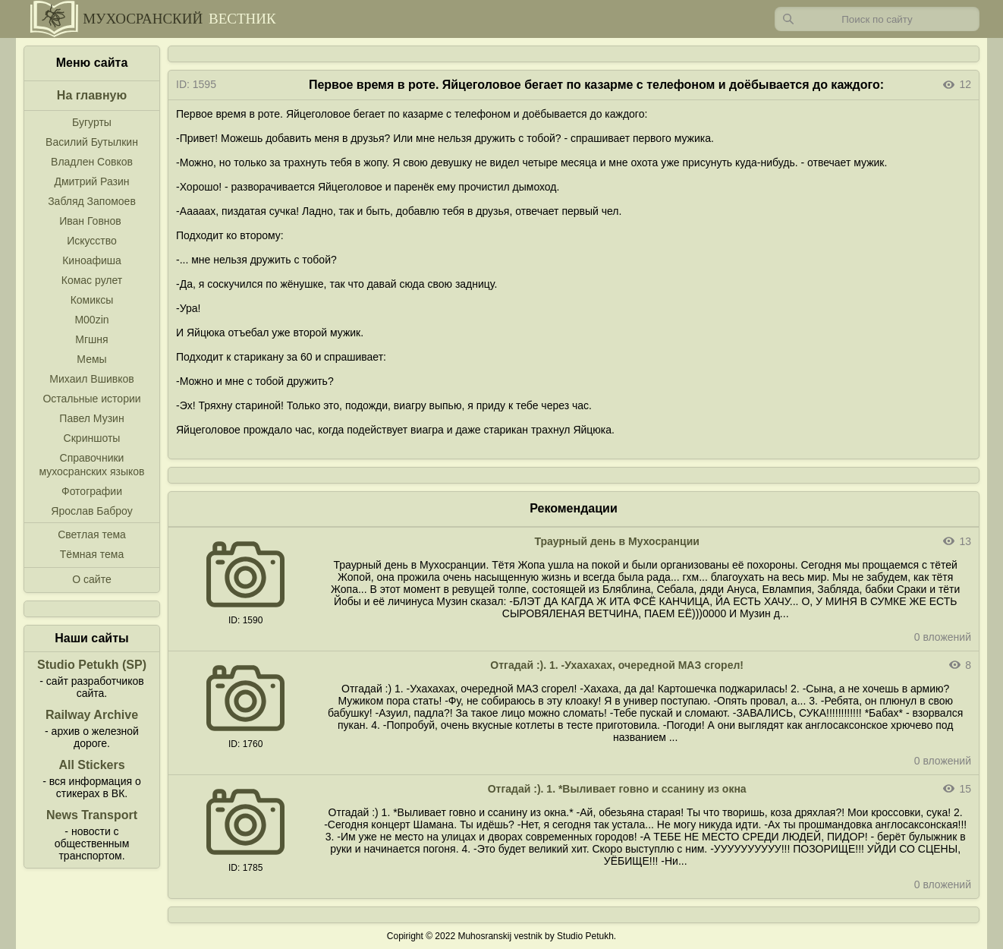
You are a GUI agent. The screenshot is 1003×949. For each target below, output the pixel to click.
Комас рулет (91, 280)
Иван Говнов (90, 221)
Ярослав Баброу (91, 511)
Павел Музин (91, 418)
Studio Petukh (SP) (91, 664)
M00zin (91, 320)
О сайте (91, 579)
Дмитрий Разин (91, 181)
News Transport (91, 815)
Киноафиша (91, 260)
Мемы (91, 359)
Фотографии (91, 491)
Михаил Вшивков (91, 379)
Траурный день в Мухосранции (617, 541)
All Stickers (91, 764)
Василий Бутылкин (92, 142)
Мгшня (91, 339)
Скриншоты (92, 438)
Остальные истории (91, 399)
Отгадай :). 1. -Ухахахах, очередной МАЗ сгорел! (617, 665)
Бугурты (92, 122)
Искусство (92, 241)
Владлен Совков (92, 162)
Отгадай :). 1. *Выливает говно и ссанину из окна (617, 789)
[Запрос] (877, 19)
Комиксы (92, 300)
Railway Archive (92, 714)
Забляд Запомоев (92, 201)
